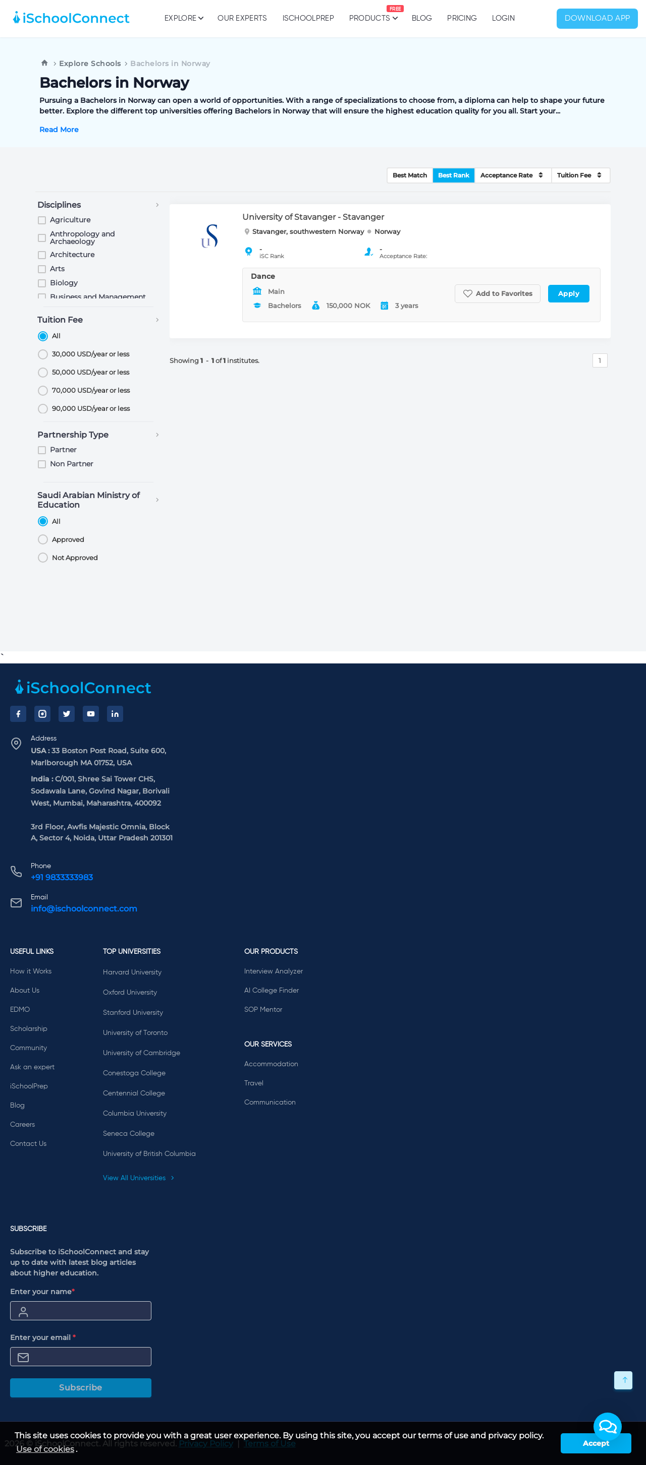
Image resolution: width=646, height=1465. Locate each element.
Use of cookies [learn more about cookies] (45, 1449)
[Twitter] (67, 714)
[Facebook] (18, 714)
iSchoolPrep (308, 18)
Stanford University (133, 1012)
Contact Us (28, 1143)
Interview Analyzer (273, 971)
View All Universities (139, 1178)
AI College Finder (271, 990)
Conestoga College (134, 1073)
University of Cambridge (141, 1053)
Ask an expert (32, 1067)
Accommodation (271, 1064)
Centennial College (134, 1093)
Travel (253, 1083)
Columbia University (135, 1113)
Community (28, 1048)
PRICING (462, 18)
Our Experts (242, 18)
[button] (608, 1427)
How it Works (30, 971)
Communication (270, 1102)
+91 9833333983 (62, 877)
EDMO (20, 1009)
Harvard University (132, 972)
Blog (422, 18)
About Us (24, 990)
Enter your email (43, 1337)
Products (369, 13)
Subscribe (80, 1387)
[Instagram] (42, 714)
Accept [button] (596, 1443)
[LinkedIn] (115, 714)
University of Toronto (135, 1032)
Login (503, 18)
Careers (22, 1124)
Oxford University (130, 992)
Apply (569, 293)
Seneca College (128, 1133)
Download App (597, 19)
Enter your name (42, 1291)
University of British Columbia (149, 1153)
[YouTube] (91, 714)
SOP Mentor (263, 1009)
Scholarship (28, 1028)
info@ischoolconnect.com (84, 908)
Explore (183, 18)
